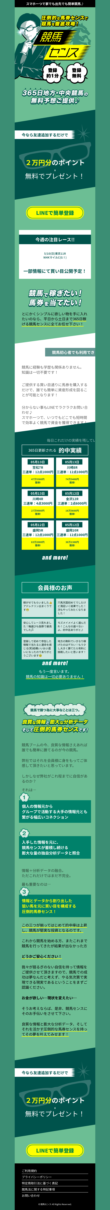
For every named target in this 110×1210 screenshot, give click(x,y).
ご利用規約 (29, 1171)
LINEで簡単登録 (55, 212)
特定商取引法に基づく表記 (40, 1183)
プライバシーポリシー (37, 1177)
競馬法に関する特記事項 (38, 1189)
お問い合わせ (31, 1195)
